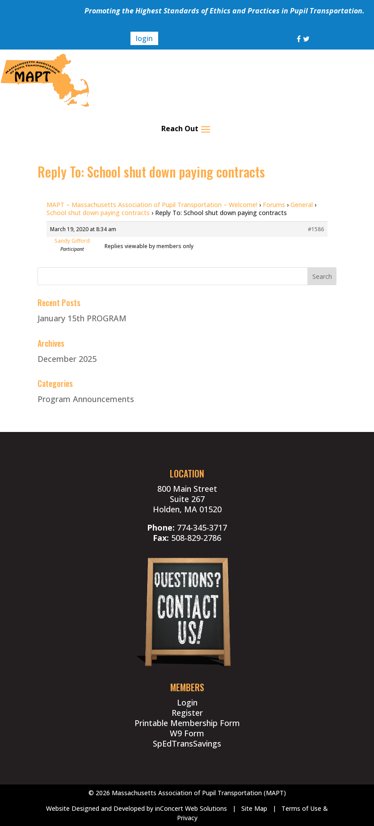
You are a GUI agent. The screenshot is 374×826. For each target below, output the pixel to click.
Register (187, 712)
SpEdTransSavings (187, 743)
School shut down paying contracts (98, 212)
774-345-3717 (202, 527)
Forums (274, 204)
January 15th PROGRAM (82, 318)
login (144, 38)
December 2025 (67, 358)
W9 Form (187, 733)
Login (187, 702)
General (301, 204)
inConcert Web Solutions (191, 808)
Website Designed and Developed (95, 808)
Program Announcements (86, 399)
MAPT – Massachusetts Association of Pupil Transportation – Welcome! (151, 204)
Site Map (254, 808)
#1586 (316, 229)
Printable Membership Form (187, 723)
